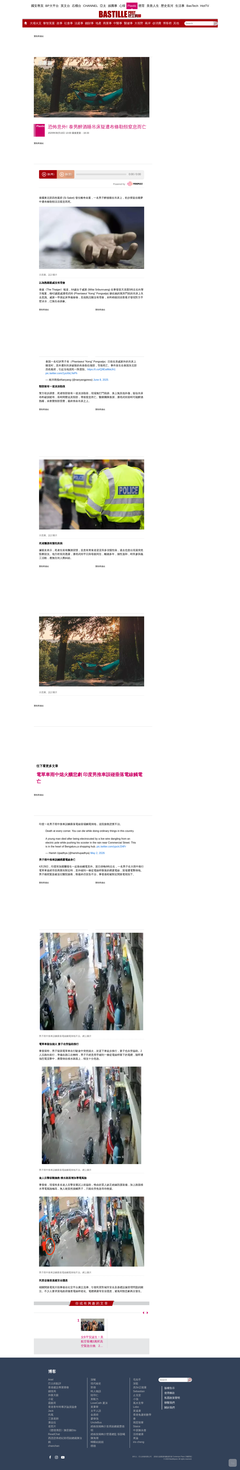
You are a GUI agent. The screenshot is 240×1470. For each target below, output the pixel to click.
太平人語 (96, 1410)
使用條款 (169, 1393)
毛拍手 (137, 1379)
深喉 (93, 1379)
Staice (136, 1426)
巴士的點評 (54, 1383)
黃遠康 (137, 1410)
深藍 (135, 1383)
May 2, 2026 (97, 853)
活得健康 (138, 1434)
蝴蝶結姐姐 (97, 1442)
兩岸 (148, 23)
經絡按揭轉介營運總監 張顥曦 (108, 1434)
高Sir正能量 (140, 1387)
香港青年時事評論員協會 (62, 1407)
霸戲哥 (52, 1403)
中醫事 (117, 23)
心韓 (122, 5)
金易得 (94, 1414)
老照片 (52, 1426)
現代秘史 (96, 1383)
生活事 (180, 5)
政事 (59, 23)
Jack (51, 1410)
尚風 (50, 1414)
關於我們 (169, 1407)
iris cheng (138, 1442)
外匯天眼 (53, 1395)
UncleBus (96, 1422)
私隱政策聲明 (172, 1397)
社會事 (68, 23)
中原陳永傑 (139, 1430)
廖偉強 (94, 1418)
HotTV (204, 5)
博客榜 (167, 23)
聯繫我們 (169, 1402)
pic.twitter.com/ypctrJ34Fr (111, 846)
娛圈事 (112, 5)
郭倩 (93, 1387)
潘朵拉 (52, 1422)
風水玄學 (138, 1403)
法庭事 (79, 23)
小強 (135, 1399)
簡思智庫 (138, 1422)
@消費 (156, 23)
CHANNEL (90, 5)
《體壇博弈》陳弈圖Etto (62, 1430)
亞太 (103, 5)
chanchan (53, 1445)
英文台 (65, 5)
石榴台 (76, 5)
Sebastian (139, 1391)
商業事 (107, 23)
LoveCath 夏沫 (99, 1403)
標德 (93, 1445)
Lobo (136, 1407)
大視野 (138, 23)
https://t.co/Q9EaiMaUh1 (101, 369)
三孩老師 (53, 1418)
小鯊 (50, 1399)
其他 (176, 23)
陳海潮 (94, 1438)
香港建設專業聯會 (58, 1387)
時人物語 (96, 1391)
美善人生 (153, 5)
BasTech (192, 5)
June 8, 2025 (100, 379)
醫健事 (128, 23)
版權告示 (169, 1388)
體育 (141, 5)
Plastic (132, 5)
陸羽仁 (94, 1395)
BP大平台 (52, 5)
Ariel (50, 1379)
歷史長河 (167, 5)
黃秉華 (94, 1407)
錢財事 (89, 23)
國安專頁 (37, 5)
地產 (98, 23)
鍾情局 (52, 1391)
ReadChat (54, 1434)
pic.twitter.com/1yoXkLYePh (61, 373)
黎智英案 (49, 23)
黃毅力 (94, 1399)
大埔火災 (35, 23)
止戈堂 (137, 1395)
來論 (135, 1438)
